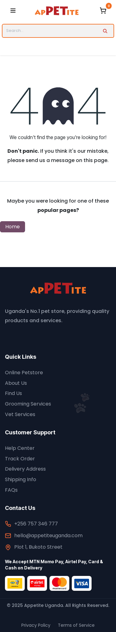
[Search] (105, 30)
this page (95, 160)
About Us (16, 383)
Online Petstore (24, 372)
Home (12, 226)
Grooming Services (28, 403)
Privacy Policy (35, 625)
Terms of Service (76, 625)
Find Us (13, 393)
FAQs (11, 490)
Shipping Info (20, 479)
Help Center (20, 448)
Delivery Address (25, 468)
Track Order (20, 458)
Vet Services (20, 414)
